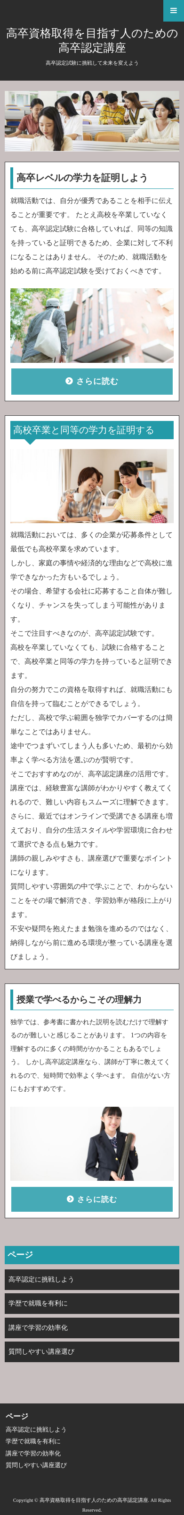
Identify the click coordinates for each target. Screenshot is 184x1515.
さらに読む (97, 381)
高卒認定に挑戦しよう (41, 1279)
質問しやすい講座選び (41, 1351)
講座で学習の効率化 (38, 1327)
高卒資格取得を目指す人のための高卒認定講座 (92, 40)
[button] (92, 11)
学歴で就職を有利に (38, 1303)
